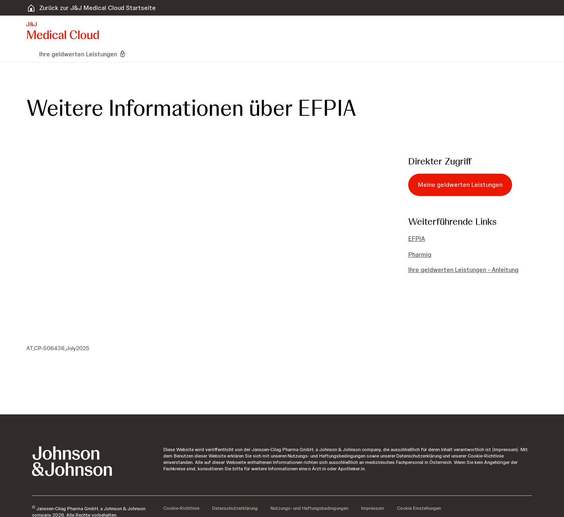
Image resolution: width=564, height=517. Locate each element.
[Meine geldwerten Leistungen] (460, 185)
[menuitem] (29, 54)
